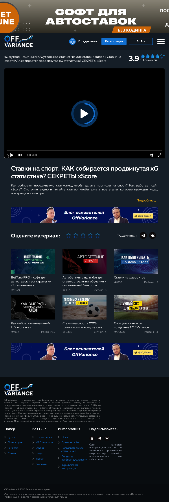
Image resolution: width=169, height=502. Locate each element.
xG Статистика (44, 442)
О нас (65, 437)
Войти (141, 41)
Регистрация (114, 41)
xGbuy (39, 459)
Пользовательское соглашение (72, 450)
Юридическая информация (70, 467)
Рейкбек (13, 448)
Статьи (12, 453)
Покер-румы (15, 442)
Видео (39, 453)
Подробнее (145, 200)
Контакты (41, 464)
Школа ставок (44, 437)
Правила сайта (70, 442)
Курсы (11, 437)
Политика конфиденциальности (74, 458)
